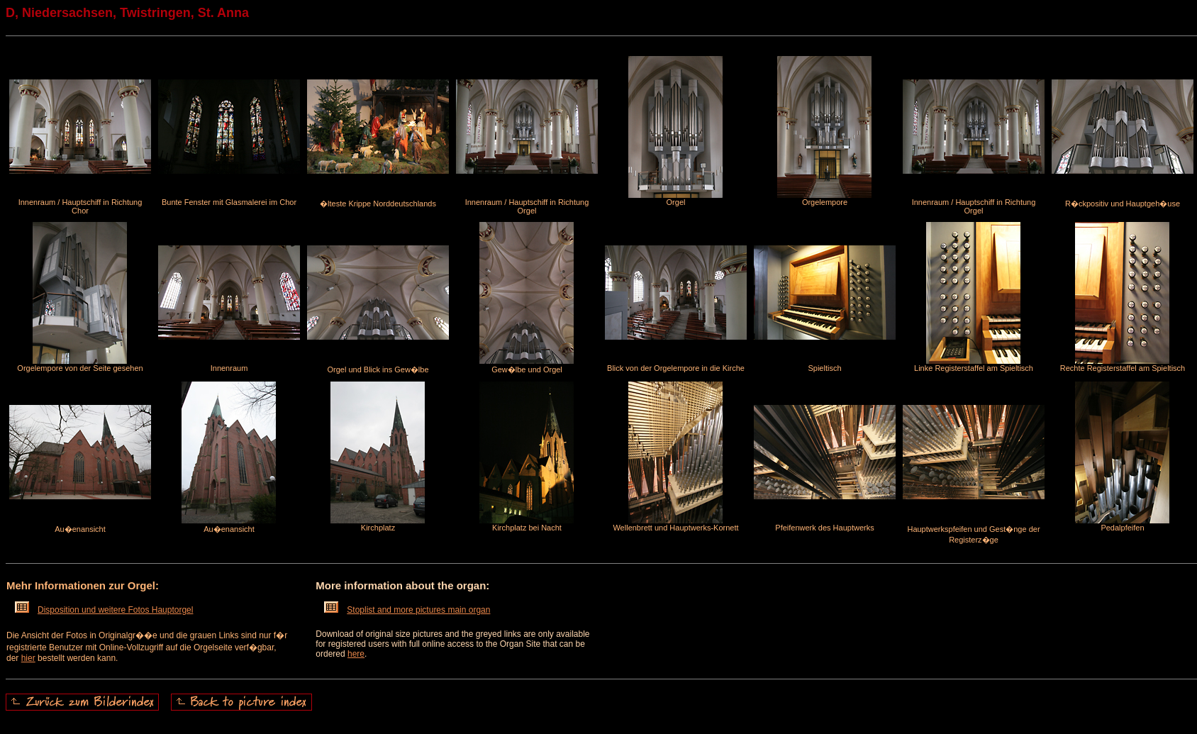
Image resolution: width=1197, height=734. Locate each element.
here (355, 654)
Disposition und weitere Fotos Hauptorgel (104, 610)
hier (28, 658)
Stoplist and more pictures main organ (407, 610)
